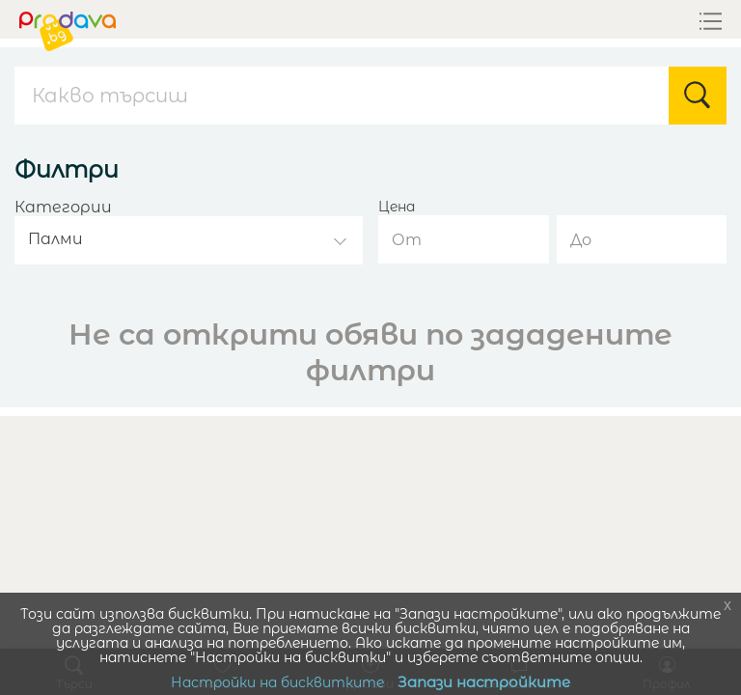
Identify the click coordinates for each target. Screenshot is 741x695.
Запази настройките (484, 682)
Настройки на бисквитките (277, 682)
